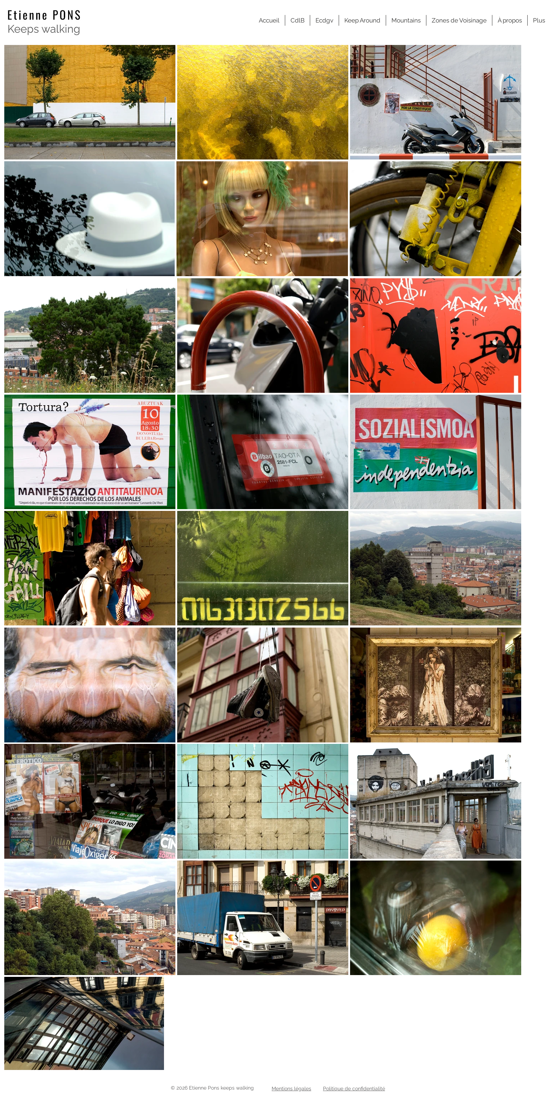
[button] (459, 20)
